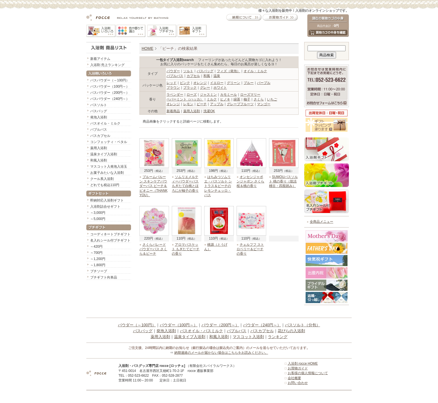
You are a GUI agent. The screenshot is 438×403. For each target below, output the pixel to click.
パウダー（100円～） (178, 325)
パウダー (173, 71)
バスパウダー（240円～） (109, 99)
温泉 (216, 76)
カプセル (193, 76)
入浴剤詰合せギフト (105, 206)
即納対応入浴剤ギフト (107, 200)
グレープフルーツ (240, 104)
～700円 (96, 253)
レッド (171, 83)
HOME (147, 48)
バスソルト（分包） (302, 325)
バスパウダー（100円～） (109, 86)
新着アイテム (100, 59)
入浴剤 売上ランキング (107, 65)
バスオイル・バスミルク (201, 331)
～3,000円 (97, 213)
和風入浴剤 (98, 160)
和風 (206, 76)
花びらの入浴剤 (291, 331)
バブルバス (98, 130)
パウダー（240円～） (262, 325)
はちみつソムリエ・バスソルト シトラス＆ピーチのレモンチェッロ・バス (218, 186)
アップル (216, 104)
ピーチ (202, 104)
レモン (188, 104)
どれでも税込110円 (104, 185)
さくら (259, 99)
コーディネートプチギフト (110, 234)
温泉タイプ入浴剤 (103, 154)
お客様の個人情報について (308, 373)
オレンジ (200, 83)
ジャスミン (208, 95)
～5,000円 (97, 219)
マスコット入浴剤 (248, 336)
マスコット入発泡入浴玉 (108, 166)
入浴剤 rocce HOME (303, 363)
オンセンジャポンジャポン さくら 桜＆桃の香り (250, 181)
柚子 (247, 99)
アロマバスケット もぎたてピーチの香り (185, 249)
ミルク (212, 99)
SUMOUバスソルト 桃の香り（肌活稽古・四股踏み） (283, 181)
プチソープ (98, 271)
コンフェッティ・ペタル (108, 142)
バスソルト (98, 105)
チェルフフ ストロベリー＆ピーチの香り (250, 249)
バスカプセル (100, 136)
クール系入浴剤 (102, 179)
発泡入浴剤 (98, 117)
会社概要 (294, 378)
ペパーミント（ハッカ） (184, 99)
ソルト (188, 71)
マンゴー (263, 104)
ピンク (185, 83)
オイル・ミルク (255, 71)
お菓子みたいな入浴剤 (107, 173)
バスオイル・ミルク (105, 123)
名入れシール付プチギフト (110, 240)
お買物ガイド (298, 368)
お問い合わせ (298, 383)
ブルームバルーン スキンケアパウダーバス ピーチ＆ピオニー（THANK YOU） (153, 186)
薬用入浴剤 (98, 148)
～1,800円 (97, 265)
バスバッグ (98, 111)
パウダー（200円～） (220, 325)
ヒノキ (225, 99)
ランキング (277, 336)
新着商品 (173, 111)
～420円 (96, 247)
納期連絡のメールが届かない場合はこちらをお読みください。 (221, 353)
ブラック (190, 88)
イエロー (216, 83)
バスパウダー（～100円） (109, 80)
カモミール (228, 95)
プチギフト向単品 (103, 277)
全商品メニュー (321, 222)
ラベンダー (174, 95)
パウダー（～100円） (137, 325)
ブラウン (173, 88)
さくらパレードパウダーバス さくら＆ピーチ (153, 249)
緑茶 (237, 99)
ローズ (192, 95)
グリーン (233, 83)
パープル (263, 83)
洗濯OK (209, 111)
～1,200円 (97, 259)
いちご (272, 99)
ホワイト (220, 88)
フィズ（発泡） (228, 71)
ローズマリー (250, 95)
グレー (205, 88)
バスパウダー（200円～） (109, 93)
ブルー (249, 83)
